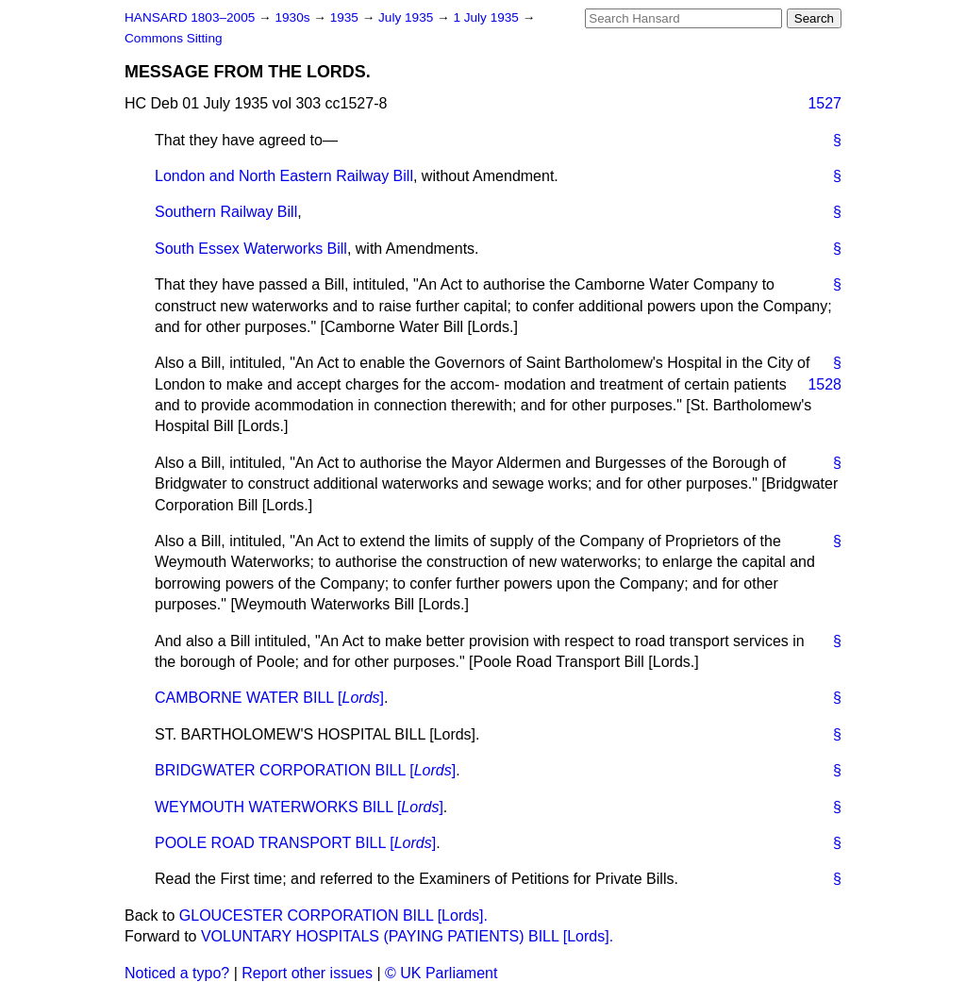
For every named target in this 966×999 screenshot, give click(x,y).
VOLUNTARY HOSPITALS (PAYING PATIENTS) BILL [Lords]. (407, 936)
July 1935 (407, 17)
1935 (346, 17)
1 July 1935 (487, 17)
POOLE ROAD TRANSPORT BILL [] (295, 843)
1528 (824, 384)
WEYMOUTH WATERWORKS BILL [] (299, 807)
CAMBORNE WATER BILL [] (269, 698)
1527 (824, 103)
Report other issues (307, 973)
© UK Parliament (441, 973)
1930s (294, 17)
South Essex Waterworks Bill (251, 249)
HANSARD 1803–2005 (190, 17)
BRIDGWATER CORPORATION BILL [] (305, 770)
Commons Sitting (174, 38)
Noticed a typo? (177, 973)
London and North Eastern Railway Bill (284, 176)
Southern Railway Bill (226, 212)
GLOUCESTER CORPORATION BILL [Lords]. (333, 915)
